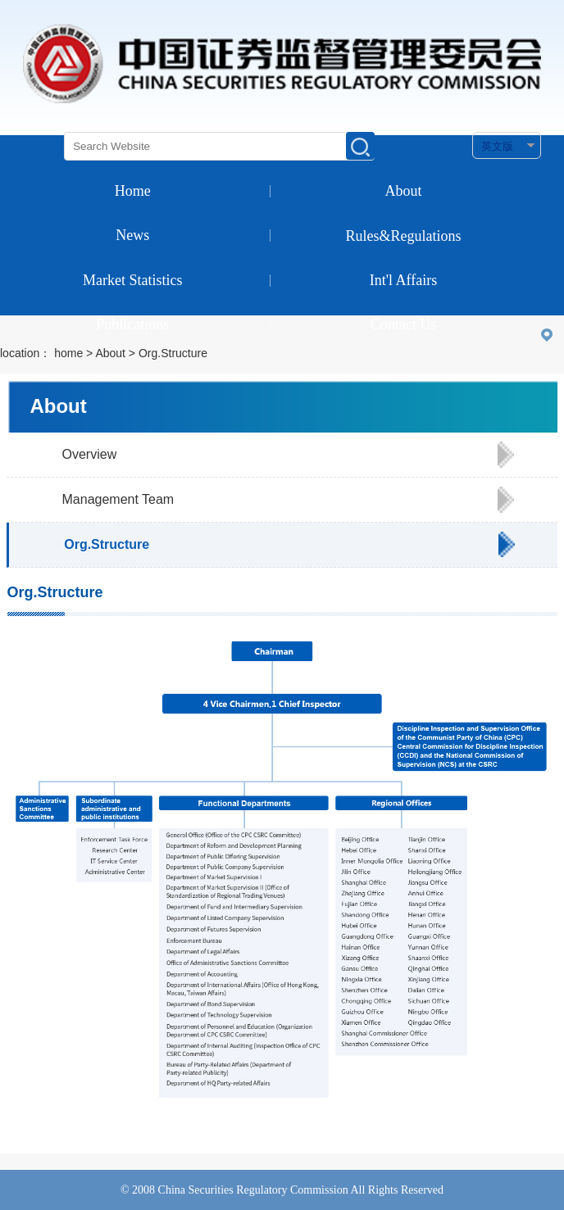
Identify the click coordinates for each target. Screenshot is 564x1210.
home (68, 353)
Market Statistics (132, 280)
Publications (132, 324)
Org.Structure (106, 544)
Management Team (118, 499)
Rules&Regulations (404, 236)
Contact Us (404, 324)
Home (133, 191)
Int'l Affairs (403, 280)
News (132, 235)
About (403, 191)
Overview (89, 454)
